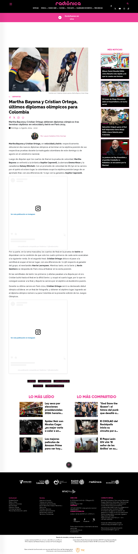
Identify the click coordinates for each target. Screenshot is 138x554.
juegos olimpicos (45, 381)
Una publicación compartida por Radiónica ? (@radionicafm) (38, 246)
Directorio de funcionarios (47, 511)
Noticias (36, 8)
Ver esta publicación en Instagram (23, 214)
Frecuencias (98, 8)
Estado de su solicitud (46, 512)
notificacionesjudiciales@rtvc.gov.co (112, 524)
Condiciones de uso (76, 530)
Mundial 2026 (107, 67)
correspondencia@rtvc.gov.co (110, 507)
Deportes (16, 97)
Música (43, 8)
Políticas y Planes (14, 507)
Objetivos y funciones (15, 504)
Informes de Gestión (15, 509)
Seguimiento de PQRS (107, 516)
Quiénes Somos (13, 500)
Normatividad (13, 505)
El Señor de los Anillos (83, 451)
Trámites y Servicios (45, 509)
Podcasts (70, 8)
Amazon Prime (25, 451)
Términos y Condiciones (46, 514)
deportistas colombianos (55, 386)
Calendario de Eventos (84, 8)
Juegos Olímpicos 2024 (62, 381)
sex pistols (80, 415)
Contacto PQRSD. (118, 509)
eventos (79, 433)
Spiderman (24, 433)
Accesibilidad (74, 531)
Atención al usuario (45, 500)
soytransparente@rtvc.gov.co (110, 529)
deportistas (38, 386)
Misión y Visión (13, 502)
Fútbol (105, 154)
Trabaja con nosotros (46, 502)
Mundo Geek (52, 8)
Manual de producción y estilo (18, 511)
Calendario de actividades (48, 504)
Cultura (62, 8)
